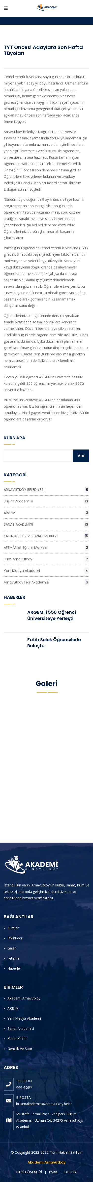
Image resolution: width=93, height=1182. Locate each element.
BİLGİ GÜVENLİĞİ (29, 1172)
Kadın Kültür (17, 1038)
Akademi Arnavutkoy (23, 998)
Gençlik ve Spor (19, 1048)
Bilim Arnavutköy (46, 559)
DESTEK (70, 1172)
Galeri (12, 948)
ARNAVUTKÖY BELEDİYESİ (46, 489)
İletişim (13, 958)
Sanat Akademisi (20, 1028)
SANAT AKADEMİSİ (46, 524)
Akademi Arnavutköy (46, 1162)
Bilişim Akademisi (46, 501)
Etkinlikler (14, 938)
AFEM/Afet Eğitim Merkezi (46, 547)
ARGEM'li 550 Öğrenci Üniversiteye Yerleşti (51, 615)
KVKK (53, 1172)
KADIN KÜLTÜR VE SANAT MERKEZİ (46, 536)
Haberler (14, 968)
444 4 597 (24, 1087)
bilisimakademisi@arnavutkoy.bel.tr (44, 1103)
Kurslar (13, 928)
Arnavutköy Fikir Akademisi (46, 582)
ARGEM (46, 513)
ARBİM (13, 1008)
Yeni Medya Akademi (46, 570)
